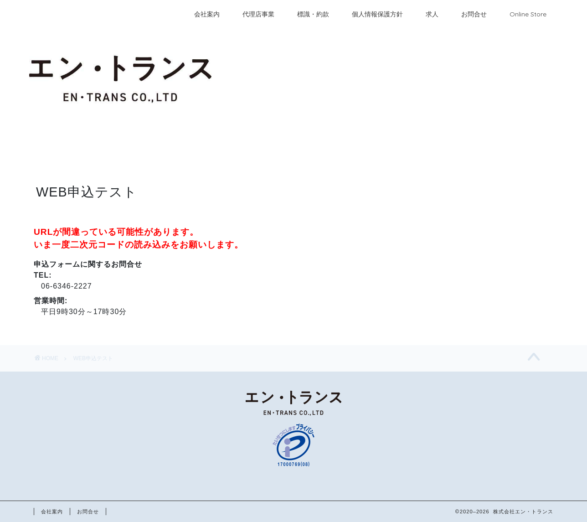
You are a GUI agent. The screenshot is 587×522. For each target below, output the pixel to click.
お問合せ (474, 14)
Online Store (528, 14)
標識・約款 (313, 14)
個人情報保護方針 (377, 14)
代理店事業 (258, 14)
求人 (432, 14)
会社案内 (207, 14)
